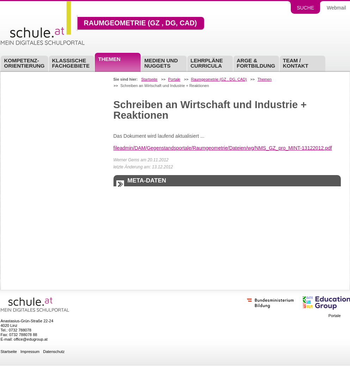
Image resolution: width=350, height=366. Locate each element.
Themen (109, 59)
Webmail (336, 7)
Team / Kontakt (295, 63)
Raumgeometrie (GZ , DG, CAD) (140, 23)
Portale (174, 79)
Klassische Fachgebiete (71, 63)
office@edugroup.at (31, 339)
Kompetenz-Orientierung (24, 63)
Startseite (149, 79)
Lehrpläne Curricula (207, 63)
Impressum (29, 352)
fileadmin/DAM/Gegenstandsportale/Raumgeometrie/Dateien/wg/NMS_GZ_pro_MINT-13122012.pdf (222, 148)
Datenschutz (54, 352)
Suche (305, 8)
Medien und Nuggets (161, 63)
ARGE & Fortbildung (256, 63)
